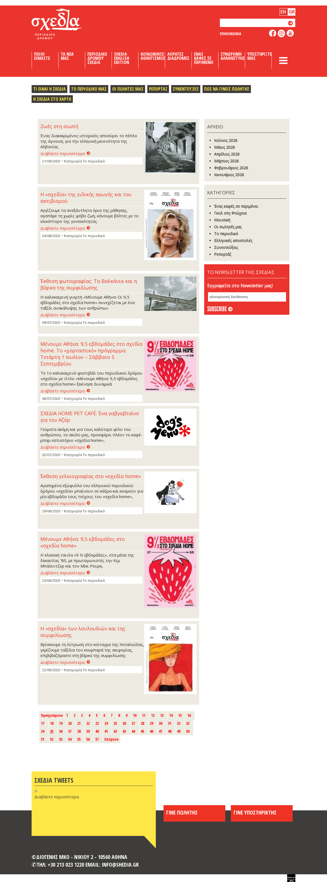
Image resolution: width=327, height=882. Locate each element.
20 (69, 723)
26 (124, 723)
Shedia (66, 24)
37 (69, 731)
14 (171, 715)
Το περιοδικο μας (89, 89)
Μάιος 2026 (224, 147)
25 (115, 723)
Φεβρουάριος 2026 (231, 167)
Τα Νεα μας (67, 56)
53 (60, 739)
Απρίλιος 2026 (227, 154)
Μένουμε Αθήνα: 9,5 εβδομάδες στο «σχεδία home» (82, 542)
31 (169, 723)
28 (142, 723)
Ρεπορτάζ (222, 254)
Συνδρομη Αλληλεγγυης (233, 56)
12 (152, 715)
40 (97, 731)
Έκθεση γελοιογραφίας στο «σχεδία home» (90, 476)
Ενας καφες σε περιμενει (204, 58)
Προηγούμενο (52, 715)
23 (97, 723)
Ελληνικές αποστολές (233, 240)
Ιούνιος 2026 (225, 140)
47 (160, 731)
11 (143, 715)
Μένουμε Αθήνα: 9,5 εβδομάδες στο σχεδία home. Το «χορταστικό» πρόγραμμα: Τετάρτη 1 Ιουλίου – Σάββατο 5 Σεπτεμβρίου (91, 354)
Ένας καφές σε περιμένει (236, 206)
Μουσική (222, 220)
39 (88, 731)
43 (124, 731)
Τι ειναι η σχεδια (49, 89)
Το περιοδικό (226, 233)
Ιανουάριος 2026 (229, 174)
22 (88, 723)
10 (134, 715)
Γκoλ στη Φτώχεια (230, 213)
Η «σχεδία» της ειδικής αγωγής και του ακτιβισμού (86, 197)
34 (42, 731)
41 (106, 731)
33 (187, 723)
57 (97, 739)
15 (180, 715)
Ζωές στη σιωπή (59, 126)
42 (115, 731)
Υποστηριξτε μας (259, 56)
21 (79, 723)
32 (178, 723)
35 (51, 731)
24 (106, 723)
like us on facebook (272, 33)
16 (189, 715)
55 (79, 739)
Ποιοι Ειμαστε (42, 56)
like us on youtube (290, 33)
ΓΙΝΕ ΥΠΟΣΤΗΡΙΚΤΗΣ (255, 812)
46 (151, 731)
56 (88, 739)
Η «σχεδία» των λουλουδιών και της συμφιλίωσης (82, 631)
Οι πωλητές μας (228, 226)
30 (160, 723)
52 (51, 739)
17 (42, 723)
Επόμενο (111, 739)
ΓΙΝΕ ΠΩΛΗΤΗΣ (182, 812)
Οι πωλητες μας (127, 89)
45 (142, 731)
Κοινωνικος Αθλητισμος (153, 56)
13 (162, 715)
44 (133, 731)
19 (60, 723)
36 (60, 731)
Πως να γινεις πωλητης (226, 89)
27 (133, 723)
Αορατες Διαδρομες (178, 56)
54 (69, 739)
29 (151, 723)
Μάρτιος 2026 (226, 161)
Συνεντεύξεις (226, 247)
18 (51, 723)
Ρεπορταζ (158, 89)
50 (187, 731)
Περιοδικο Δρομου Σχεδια (97, 58)
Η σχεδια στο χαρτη (52, 99)
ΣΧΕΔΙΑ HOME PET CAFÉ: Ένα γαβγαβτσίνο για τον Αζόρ (89, 416)
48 (169, 731)
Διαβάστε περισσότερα (62, 153)
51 (42, 739)
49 (178, 731)
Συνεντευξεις (186, 89)
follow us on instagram (281, 33)
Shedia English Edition (121, 58)
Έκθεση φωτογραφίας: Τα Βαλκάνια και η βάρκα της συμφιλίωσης (88, 284)
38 (79, 731)
